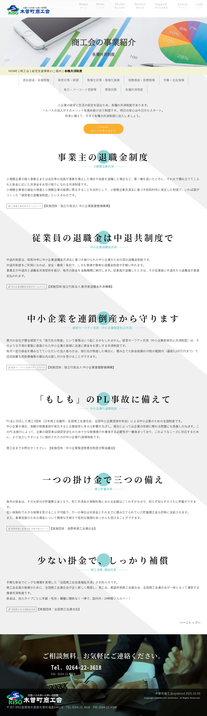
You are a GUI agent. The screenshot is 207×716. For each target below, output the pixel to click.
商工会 (24, 70)
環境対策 (111, 89)
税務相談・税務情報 (141, 80)
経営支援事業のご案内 (47, 70)
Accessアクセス (176, 7)
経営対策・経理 (68, 80)
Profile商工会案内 (113, 7)
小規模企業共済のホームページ (26, 207)
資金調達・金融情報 (36, 80)
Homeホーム (77, 7)
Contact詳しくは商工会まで (103, 129)
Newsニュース (94, 7)
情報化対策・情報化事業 (103, 80)
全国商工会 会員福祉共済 (23, 612)
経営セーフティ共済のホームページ (28, 369)
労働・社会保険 (174, 80)
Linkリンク (192, 7)
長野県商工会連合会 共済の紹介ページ (30, 531)
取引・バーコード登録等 (80, 89)
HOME (13, 70)
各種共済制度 (134, 89)
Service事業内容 (133, 7)
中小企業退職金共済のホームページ (28, 288)
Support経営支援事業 (154, 7)
